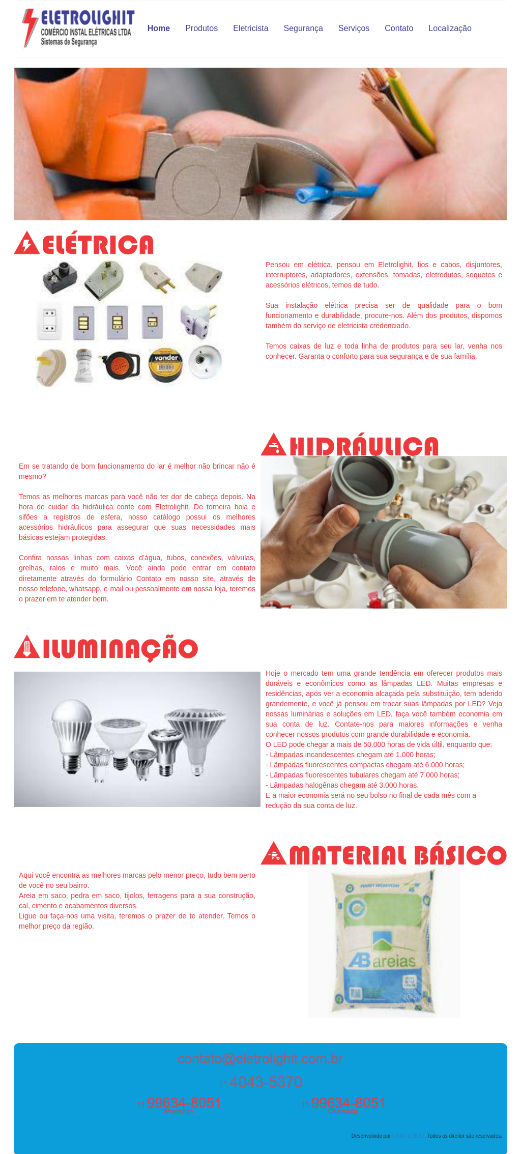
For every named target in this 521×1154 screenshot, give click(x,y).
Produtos (201, 28)
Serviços (353, 28)
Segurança (303, 28)
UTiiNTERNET (408, 1136)
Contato (399, 28)
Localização (450, 28)
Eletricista (250, 28)
